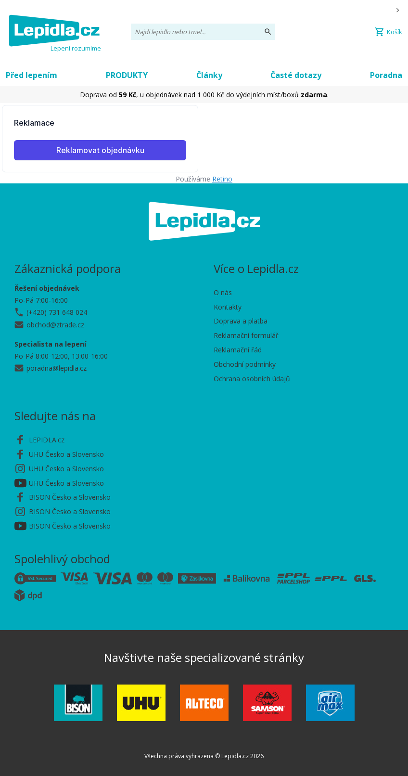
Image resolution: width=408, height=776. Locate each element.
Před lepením (31, 75)
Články (209, 75)
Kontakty (228, 306)
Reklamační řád (238, 349)
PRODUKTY (127, 75)
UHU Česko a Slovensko (66, 454)
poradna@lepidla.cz (56, 368)
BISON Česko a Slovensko (70, 497)
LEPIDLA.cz (46, 439)
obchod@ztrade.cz (55, 324)
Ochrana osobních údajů (252, 378)
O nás (223, 292)
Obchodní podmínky (245, 364)
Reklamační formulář (246, 335)
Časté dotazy (295, 75)
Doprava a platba (241, 320)
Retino (222, 178)
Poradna (386, 75)
